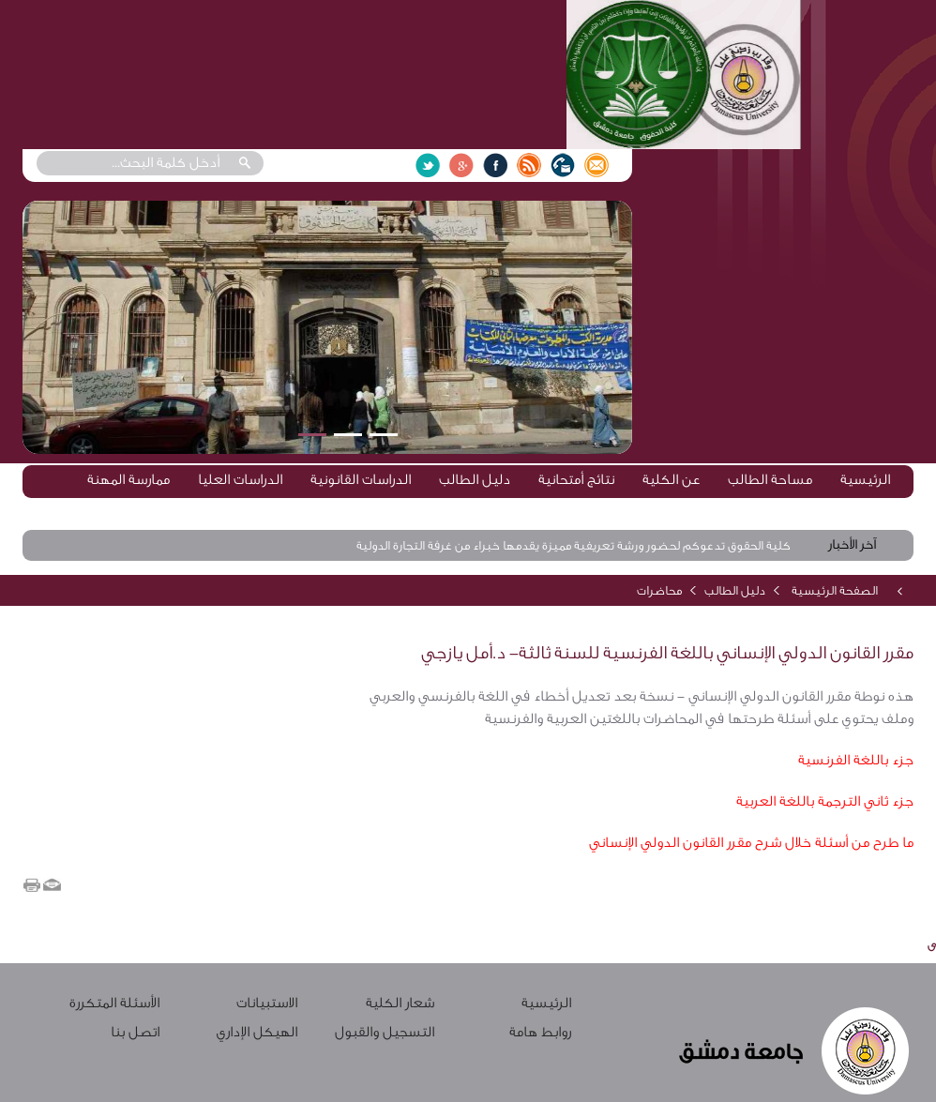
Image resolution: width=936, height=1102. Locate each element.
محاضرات (659, 590)
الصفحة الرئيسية (835, 590)
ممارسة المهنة (128, 480)
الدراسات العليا (240, 480)
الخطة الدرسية (849, 510)
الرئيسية (865, 480)
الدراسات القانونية (360, 480)
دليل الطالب (474, 480)
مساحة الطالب (770, 480)
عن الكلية (671, 480)
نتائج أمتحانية (576, 480)
